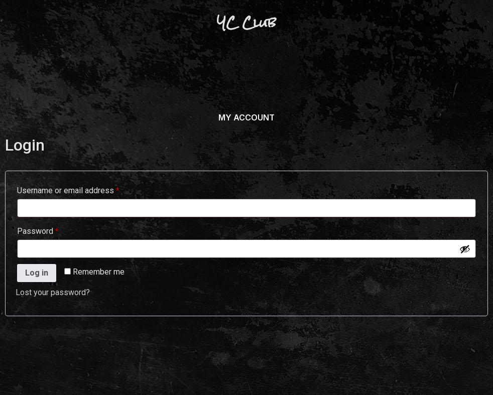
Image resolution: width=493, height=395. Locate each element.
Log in (36, 273)
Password (53, 229)
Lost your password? (53, 292)
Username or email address (84, 189)
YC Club (246, 23)
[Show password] (464, 248)
